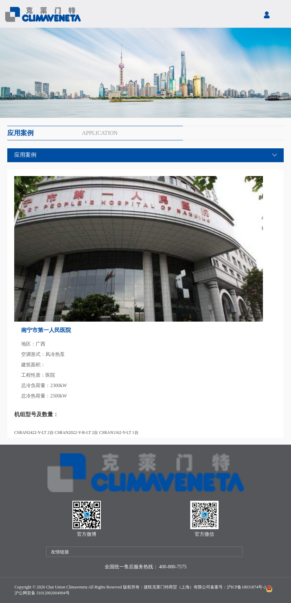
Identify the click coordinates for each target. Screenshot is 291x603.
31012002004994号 (52, 593)
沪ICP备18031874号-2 (246, 587)
